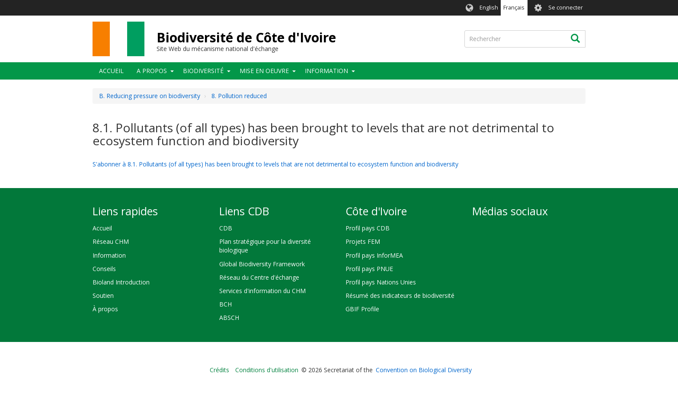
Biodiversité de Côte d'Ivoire (246, 37)
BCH (225, 304)
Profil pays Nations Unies (380, 282)
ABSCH (229, 317)
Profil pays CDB (367, 228)
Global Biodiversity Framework (262, 264)
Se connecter (565, 7)
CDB (225, 228)
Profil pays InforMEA (374, 255)
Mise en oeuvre (264, 71)
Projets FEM (362, 241)
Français (513, 7)
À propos (105, 309)
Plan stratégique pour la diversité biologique (265, 245)
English (489, 7)
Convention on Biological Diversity (424, 370)
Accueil (111, 71)
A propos (152, 71)
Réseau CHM (111, 241)
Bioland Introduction (121, 282)
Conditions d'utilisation (266, 370)
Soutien (103, 295)
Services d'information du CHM (262, 291)
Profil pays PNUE (369, 269)
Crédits (219, 370)
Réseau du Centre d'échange (259, 277)
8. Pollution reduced (239, 96)
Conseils (104, 269)
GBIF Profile (362, 309)
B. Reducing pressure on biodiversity (149, 96)
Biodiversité (203, 71)
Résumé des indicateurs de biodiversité (399, 295)
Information (326, 71)
